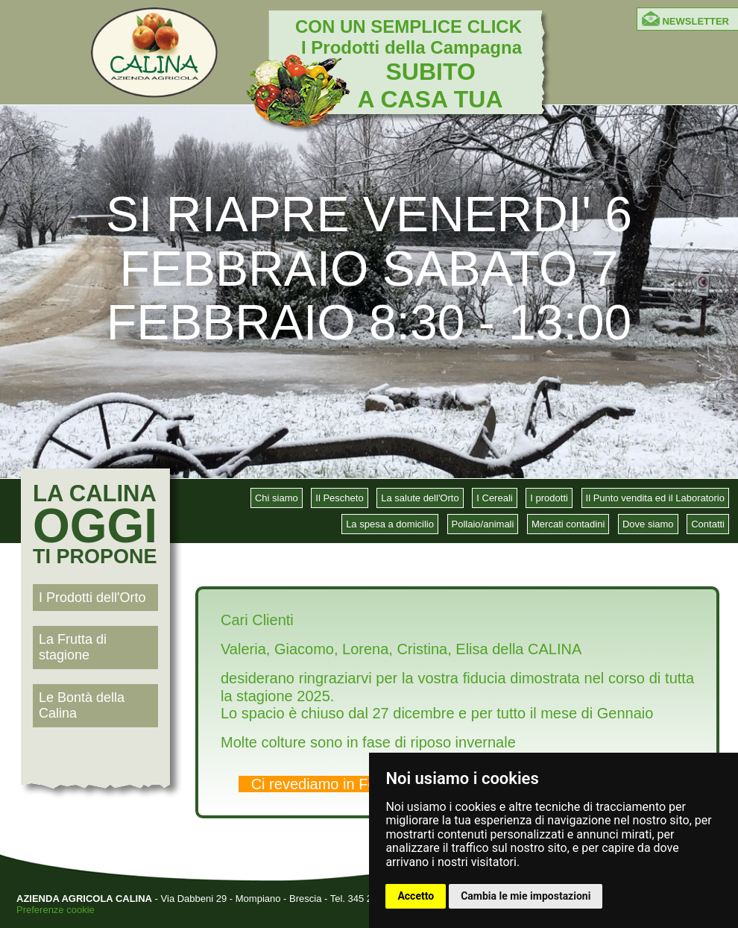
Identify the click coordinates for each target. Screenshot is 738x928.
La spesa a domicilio (390, 524)
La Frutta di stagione (73, 647)
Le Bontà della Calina (81, 705)
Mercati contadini (568, 524)
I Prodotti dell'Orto (92, 597)
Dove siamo (648, 524)
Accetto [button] (415, 896)
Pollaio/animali (483, 524)
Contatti (708, 524)
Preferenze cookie (55, 909)
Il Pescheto (339, 498)
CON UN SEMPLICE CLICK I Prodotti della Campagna (408, 63)
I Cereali (494, 498)
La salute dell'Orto (419, 498)
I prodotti (549, 498)
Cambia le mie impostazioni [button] (525, 896)
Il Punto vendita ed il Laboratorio (655, 498)
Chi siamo (276, 498)
